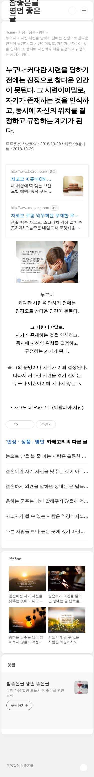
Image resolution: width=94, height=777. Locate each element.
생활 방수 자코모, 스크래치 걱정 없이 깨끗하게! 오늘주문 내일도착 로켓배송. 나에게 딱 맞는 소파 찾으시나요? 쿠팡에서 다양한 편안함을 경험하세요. (47, 225)
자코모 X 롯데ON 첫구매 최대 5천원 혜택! (31, 179)
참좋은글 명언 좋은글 (27, 683)
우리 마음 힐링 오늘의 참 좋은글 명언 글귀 (35, 692)
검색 (72, 10)
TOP (84, 768)
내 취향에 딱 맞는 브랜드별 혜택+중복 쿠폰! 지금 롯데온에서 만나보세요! (32, 189)
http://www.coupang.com (30, 208)
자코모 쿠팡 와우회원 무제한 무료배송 (45, 216)
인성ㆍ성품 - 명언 (25, 441)
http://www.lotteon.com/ (29, 171)
